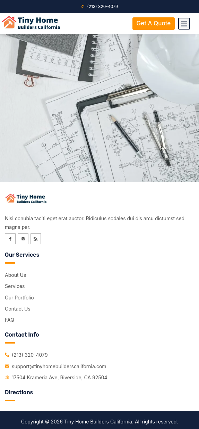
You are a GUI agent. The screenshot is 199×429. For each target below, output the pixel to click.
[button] (184, 24)
